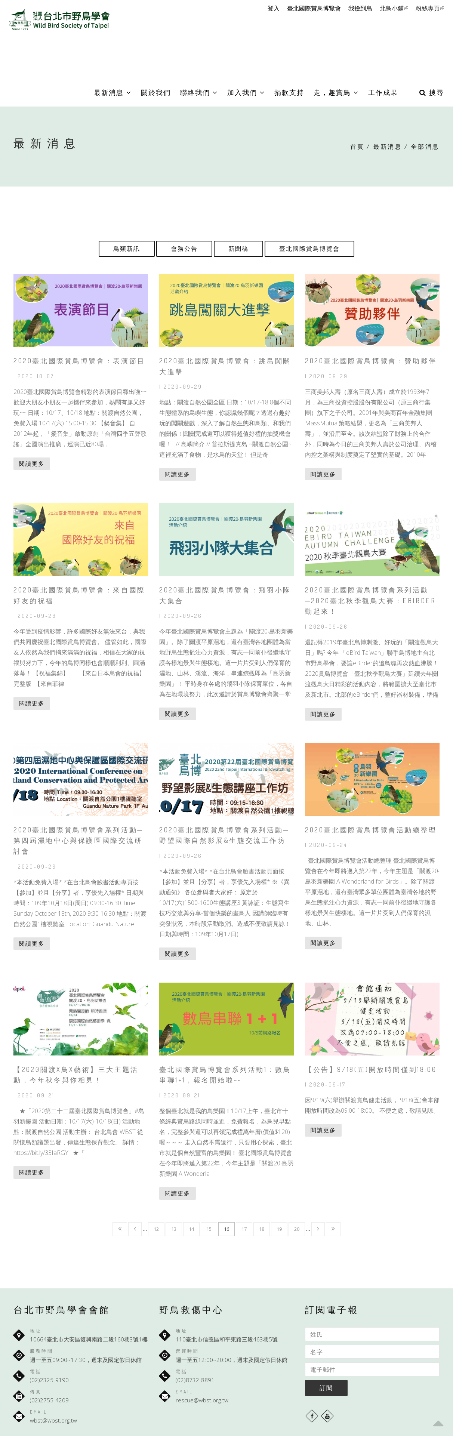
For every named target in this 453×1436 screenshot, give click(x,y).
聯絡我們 (199, 92)
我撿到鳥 (360, 8)
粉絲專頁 (430, 8)
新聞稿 (238, 248)
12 (156, 1229)
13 (173, 1229)
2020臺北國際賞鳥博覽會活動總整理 (371, 830)
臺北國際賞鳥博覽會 (314, 8)
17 (244, 1229)
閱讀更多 (31, 463)
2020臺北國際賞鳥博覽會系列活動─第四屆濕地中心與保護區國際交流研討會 (78, 841)
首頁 (357, 146)
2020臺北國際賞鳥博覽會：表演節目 (79, 361)
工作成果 (383, 92)
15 (209, 1229)
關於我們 (156, 92)
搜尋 (431, 92)
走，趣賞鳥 (336, 92)
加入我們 (246, 92)
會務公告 (184, 248)
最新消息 (113, 92)
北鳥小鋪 (394, 8)
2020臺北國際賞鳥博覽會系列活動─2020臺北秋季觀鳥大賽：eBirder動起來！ (370, 601)
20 (296, 1229)
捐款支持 (289, 92)
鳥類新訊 (126, 248)
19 (279, 1229)
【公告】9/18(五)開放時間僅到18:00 (371, 1069)
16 (226, 1229)
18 (261, 1229)
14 (191, 1229)
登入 (274, 8)
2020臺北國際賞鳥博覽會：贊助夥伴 (371, 361)
